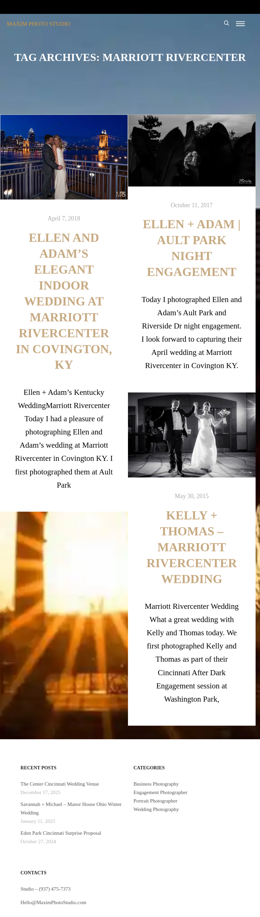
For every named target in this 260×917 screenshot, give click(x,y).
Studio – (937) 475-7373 (46, 889)
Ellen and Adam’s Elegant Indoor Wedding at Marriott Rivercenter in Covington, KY (64, 301)
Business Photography (156, 784)
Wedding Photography (156, 809)
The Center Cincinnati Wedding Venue (60, 784)
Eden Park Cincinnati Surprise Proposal (61, 833)
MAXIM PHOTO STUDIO (38, 24)
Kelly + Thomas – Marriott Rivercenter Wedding (192, 547)
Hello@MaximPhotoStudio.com (53, 902)
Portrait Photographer (155, 801)
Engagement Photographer (160, 792)
